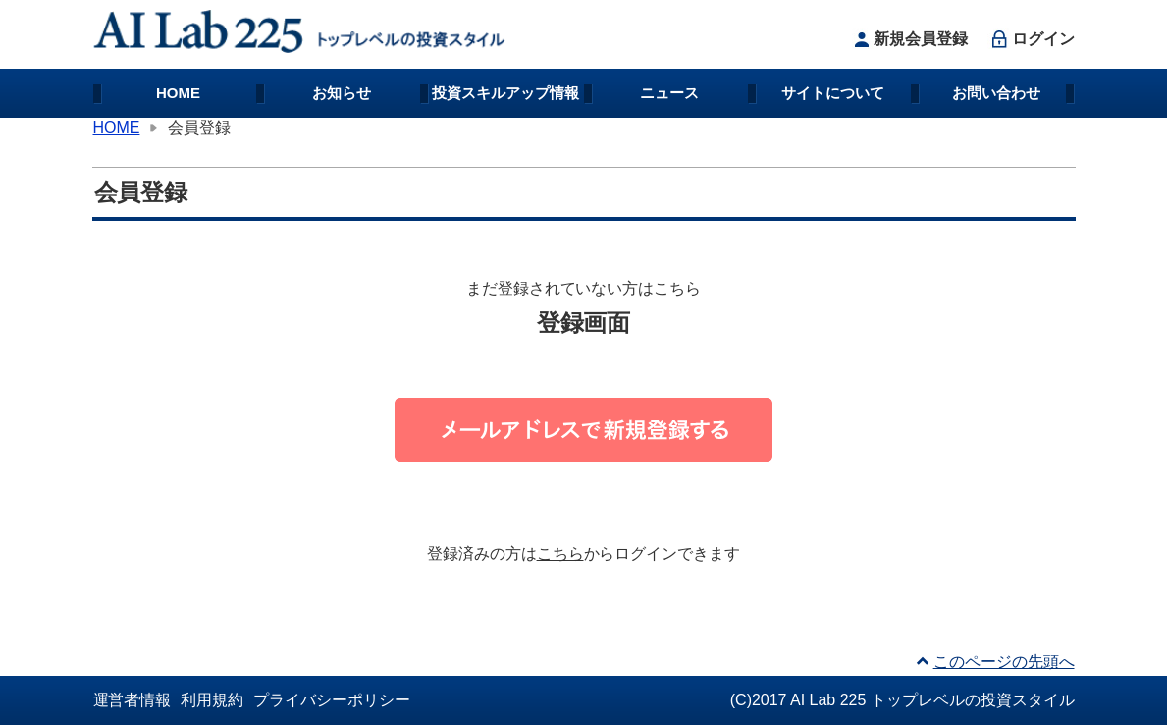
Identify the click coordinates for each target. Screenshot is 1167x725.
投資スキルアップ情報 (505, 92)
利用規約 (212, 700)
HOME (178, 92)
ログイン (1031, 39)
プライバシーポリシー (331, 700)
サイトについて (832, 92)
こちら (560, 553)
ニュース (669, 92)
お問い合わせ (996, 92)
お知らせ (341, 92)
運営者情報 (132, 700)
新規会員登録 (908, 39)
